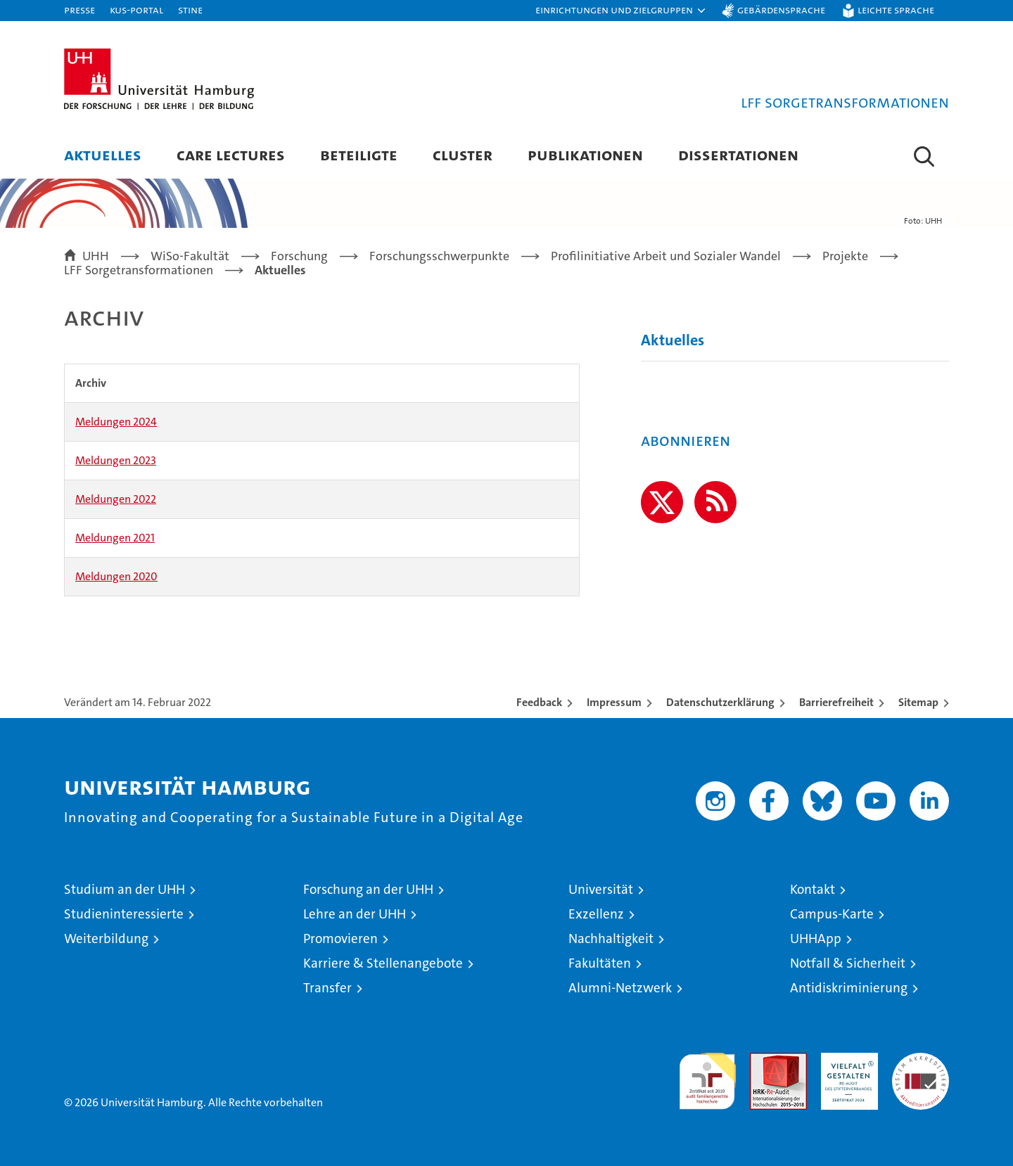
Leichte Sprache (896, 9)
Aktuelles (102, 154)
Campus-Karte (832, 914)
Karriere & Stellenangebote (383, 963)
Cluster (462, 154)
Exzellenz (596, 914)
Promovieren (340, 938)
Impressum (614, 702)
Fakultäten (599, 963)
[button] (621, 10)
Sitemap (918, 702)
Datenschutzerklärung (720, 702)
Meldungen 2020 (116, 576)
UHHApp (815, 938)
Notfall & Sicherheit (847, 963)
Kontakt (812, 889)
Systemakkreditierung (920, 1060)
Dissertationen (738, 154)
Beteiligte (358, 154)
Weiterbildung (106, 938)
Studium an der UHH (124, 889)
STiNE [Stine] (190, 9)
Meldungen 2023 (115, 460)
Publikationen (585, 154)
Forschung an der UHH (368, 889)
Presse (79, 9)
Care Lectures (231, 154)
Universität (600, 889)
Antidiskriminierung (848, 988)
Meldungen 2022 (115, 499)
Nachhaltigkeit (611, 938)
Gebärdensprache (781, 9)
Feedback (539, 702)
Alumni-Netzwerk (620, 988)
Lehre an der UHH (354, 914)
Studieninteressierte (124, 914)
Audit (763, 1060)
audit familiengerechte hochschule (707, 1075)
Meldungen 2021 (115, 537)
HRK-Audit (846, 1060)
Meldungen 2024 (116, 421)
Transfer (327, 988)
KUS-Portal (136, 9)
